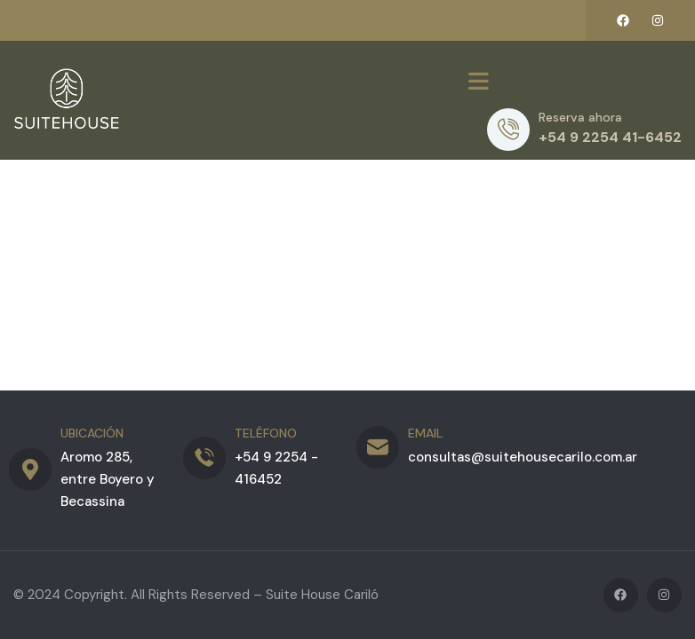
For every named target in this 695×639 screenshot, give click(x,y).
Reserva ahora (580, 117)
